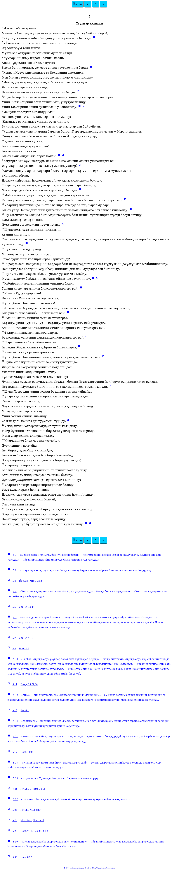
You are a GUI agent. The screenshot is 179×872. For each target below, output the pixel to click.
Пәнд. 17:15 (27, 809)
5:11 (14, 684)
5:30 (15, 841)
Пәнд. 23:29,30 (29, 684)
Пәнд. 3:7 (26, 788)
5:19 (15, 778)
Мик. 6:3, (35, 580)
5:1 (14, 554)
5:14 (15, 721)
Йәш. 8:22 (26, 857)
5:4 (14, 580)
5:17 (15, 736)
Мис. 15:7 (26, 820)
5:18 (15, 762)
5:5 (14, 591)
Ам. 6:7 (25, 710)
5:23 (14, 809)
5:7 (14, 617)
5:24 (14, 820)
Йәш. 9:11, (27, 831)
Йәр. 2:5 (24, 580)
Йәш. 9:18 (38, 820)
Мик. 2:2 (24, 648)
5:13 (14, 710)
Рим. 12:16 (39, 788)
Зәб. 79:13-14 (27, 607)
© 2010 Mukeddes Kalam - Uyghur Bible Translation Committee (89, 867)
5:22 (15, 799)
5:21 (14, 788)
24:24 (38, 809)
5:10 (15, 659)
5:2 (14, 570)
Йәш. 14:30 (27, 752)
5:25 (14, 831)
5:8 (14, 648)
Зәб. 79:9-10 (26, 638)
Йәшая (78, 4)
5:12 (15, 695)
